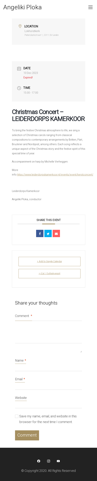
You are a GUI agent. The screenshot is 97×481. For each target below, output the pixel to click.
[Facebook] (39, 461)
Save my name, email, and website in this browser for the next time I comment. (48, 419)
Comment (23, 316)
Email (20, 379)
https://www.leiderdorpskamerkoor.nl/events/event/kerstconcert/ (55, 175)
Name (20, 361)
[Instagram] (48, 461)
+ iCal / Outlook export (49, 273)
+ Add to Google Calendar (49, 261)
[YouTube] (58, 461)
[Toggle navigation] (90, 7)
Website (21, 397)
